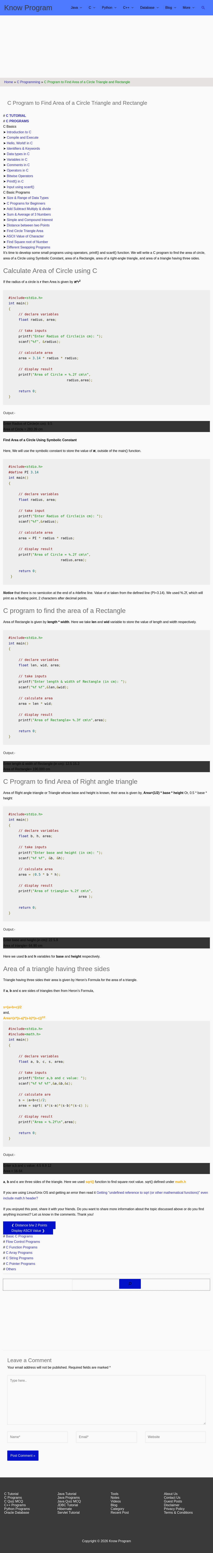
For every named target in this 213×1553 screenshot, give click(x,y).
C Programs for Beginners (26, 203)
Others (11, 1269)
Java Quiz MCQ (69, 1501)
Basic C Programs (19, 1236)
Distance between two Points (28, 225)
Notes (115, 1497)
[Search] (130, 1284)
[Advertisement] (106, 46)
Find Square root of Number (27, 242)
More (186, 7)
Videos (116, 1501)
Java (74, 7)
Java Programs (68, 1497)
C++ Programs (15, 1505)
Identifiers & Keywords (23, 148)
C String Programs (19, 1258)
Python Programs (17, 1509)
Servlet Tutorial (68, 1512)
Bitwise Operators (20, 176)
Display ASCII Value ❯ (28, 1230)
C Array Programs (19, 1252)
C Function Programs (21, 1247)
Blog (168, 7)
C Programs (13, 1497)
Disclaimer (172, 1505)
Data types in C (18, 154)
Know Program (28, 8)
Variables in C (17, 159)
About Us (171, 1494)
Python (107, 7)
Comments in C (18, 165)
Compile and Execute (22, 137)
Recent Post (120, 1512)
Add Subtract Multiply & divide (29, 209)
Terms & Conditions (178, 1512)
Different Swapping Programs (28, 247)
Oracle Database (16, 1512)
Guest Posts (173, 1501)
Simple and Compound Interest (30, 220)
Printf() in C (15, 181)
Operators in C (17, 170)
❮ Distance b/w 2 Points (29, 1225)
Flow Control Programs (23, 1241)
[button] (203, 8)
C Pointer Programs (20, 1263)
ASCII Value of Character (25, 236)
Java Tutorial (66, 1494)
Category (117, 1509)
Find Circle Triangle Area (25, 231)
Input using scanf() (20, 187)
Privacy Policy (174, 1509)
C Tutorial (11, 1494)
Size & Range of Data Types (28, 198)
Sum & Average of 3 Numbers (29, 214)
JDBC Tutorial (67, 1505)
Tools (114, 1494)
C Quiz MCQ (13, 1501)
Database (147, 7)
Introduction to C (19, 132)
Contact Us (172, 1497)
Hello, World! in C (20, 143)
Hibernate (64, 1509)
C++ (126, 7)
